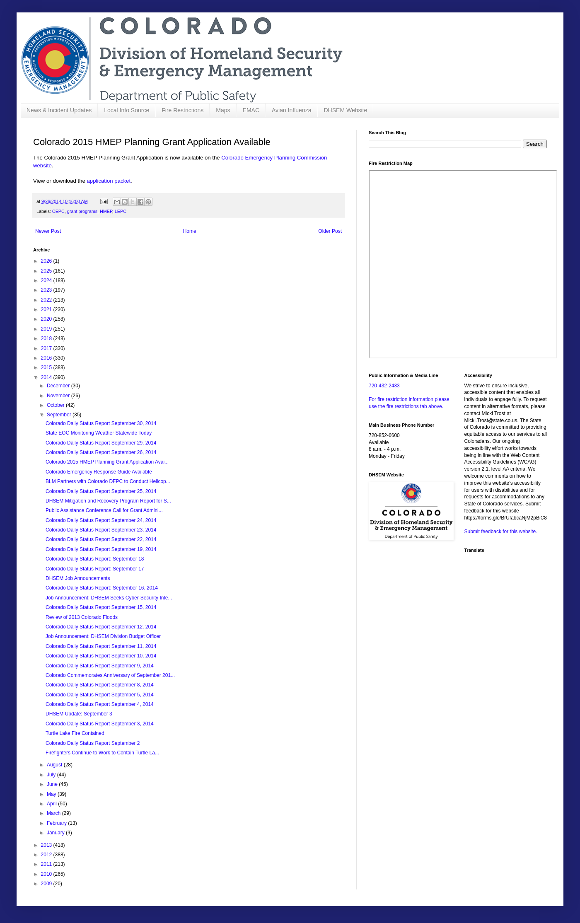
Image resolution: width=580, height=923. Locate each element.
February (57, 823)
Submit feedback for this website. (500, 531)
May (52, 794)
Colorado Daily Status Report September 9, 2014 (100, 666)
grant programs (82, 211)
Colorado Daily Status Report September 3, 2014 (100, 724)
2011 (47, 864)
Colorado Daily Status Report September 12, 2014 (101, 627)
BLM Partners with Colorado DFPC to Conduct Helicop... (108, 481)
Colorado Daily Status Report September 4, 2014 (100, 704)
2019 (47, 329)
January (56, 833)
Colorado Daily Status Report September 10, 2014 (101, 656)
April (52, 804)
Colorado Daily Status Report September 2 (93, 743)
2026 (47, 261)
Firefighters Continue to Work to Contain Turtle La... (102, 753)
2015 (47, 367)
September (59, 415)
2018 (47, 338)
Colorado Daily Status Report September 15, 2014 (101, 607)
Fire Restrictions (182, 110)
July (52, 775)
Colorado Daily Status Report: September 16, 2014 (102, 588)
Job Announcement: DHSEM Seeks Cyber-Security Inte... (109, 598)
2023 (47, 290)
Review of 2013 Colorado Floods (82, 617)
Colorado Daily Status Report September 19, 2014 (101, 549)
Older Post (330, 231)
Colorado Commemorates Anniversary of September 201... (110, 675)
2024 (47, 280)
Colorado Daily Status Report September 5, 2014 (100, 695)
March (54, 813)
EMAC (251, 110)
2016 (47, 358)
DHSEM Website (345, 110)
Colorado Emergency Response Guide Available (99, 472)
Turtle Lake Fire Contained (75, 733)
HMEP (106, 211)
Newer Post (48, 231)
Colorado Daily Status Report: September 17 (95, 569)
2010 (47, 874)
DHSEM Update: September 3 (79, 714)
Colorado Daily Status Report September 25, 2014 (101, 491)
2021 (47, 309)
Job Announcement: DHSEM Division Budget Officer (103, 636)
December (59, 386)
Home (189, 231)
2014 (47, 377)
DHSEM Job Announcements (78, 578)
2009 (47, 884)
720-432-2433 (384, 386)
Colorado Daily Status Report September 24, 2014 (101, 520)
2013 (47, 845)
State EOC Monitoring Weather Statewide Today (99, 433)
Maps (223, 110)
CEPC (58, 211)
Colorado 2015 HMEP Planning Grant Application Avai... (107, 462)
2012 (47, 855)
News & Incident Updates (59, 110)
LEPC (120, 211)
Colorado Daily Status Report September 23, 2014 (101, 530)
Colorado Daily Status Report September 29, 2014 (101, 443)
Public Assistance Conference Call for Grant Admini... (104, 510)
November (59, 396)
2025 (47, 271)
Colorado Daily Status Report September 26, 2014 (101, 452)
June (53, 784)
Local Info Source (126, 110)
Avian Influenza (291, 110)
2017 (47, 348)
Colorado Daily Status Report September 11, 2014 (101, 646)
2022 (47, 300)
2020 (47, 319)
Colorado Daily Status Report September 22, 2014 (101, 539)
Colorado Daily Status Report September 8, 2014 (100, 685)
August (55, 765)
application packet (109, 181)
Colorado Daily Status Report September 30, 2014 (101, 423)
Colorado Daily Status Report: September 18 (95, 559)
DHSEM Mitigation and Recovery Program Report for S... (108, 501)
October (56, 405)
